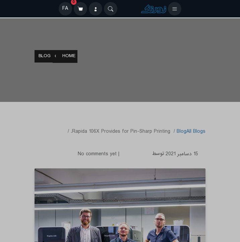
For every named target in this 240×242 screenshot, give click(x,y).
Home (68, 56)
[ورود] (95, 8)
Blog (45, 56)
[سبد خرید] (80, 8)
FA (65, 8)
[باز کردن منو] (174, 8)
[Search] (110, 8)
